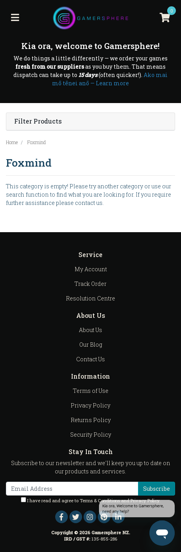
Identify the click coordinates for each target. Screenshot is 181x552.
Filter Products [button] (38, 121)
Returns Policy (91, 420)
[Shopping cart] (165, 17)
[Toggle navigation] (15, 17)
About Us (90, 330)
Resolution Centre (90, 298)
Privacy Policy (90, 405)
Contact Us (90, 359)
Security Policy (90, 434)
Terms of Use (90, 390)
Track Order (90, 283)
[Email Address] (72, 489)
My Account (91, 269)
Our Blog (90, 344)
